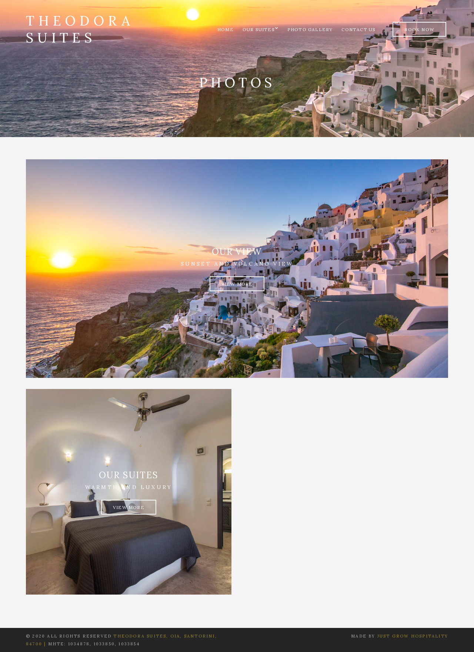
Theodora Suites (80, 29)
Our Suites (259, 29)
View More (237, 284)
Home (225, 29)
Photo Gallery (310, 29)
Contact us (358, 29)
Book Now (419, 29)
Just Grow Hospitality (412, 636)
